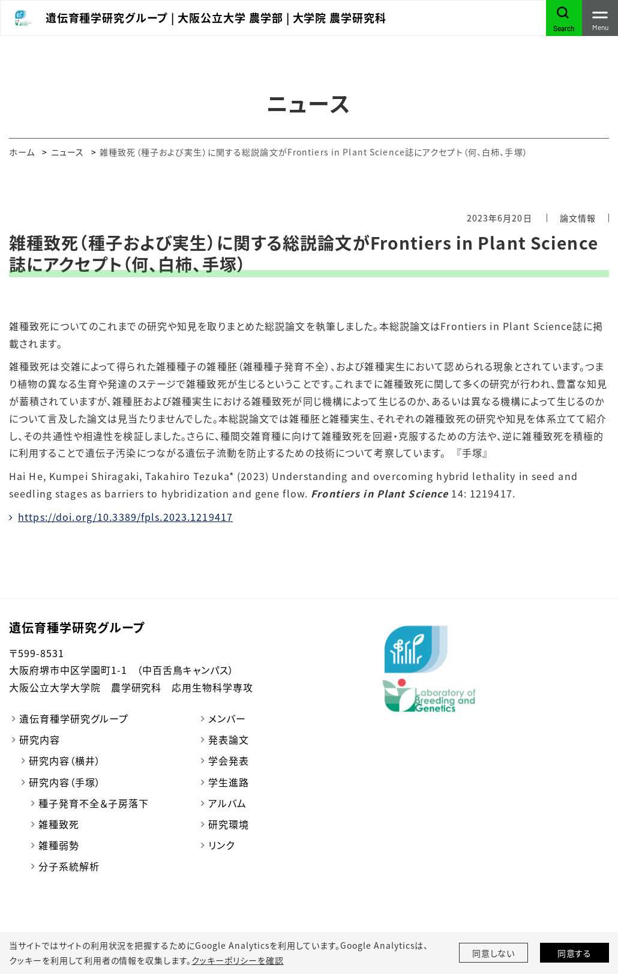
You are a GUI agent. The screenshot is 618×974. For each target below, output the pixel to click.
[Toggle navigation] (600, 18)
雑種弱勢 (58, 845)
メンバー (227, 718)
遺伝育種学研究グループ (73, 718)
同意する (574, 953)
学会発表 (228, 760)
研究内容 (39, 739)
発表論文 (228, 739)
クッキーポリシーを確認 (237, 960)
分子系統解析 (69, 866)
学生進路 (228, 782)
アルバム (227, 803)
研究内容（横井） (65, 760)
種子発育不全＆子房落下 (93, 803)
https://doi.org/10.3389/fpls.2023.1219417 (125, 517)
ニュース (67, 152)
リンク (221, 845)
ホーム (22, 152)
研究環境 (228, 824)
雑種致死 (58, 824)
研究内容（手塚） (65, 782)
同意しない (493, 953)
